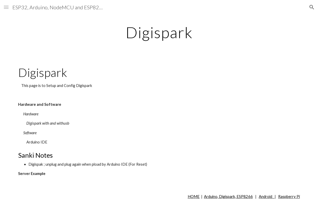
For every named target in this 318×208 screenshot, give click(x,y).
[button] (6, 7)
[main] (159, 32)
